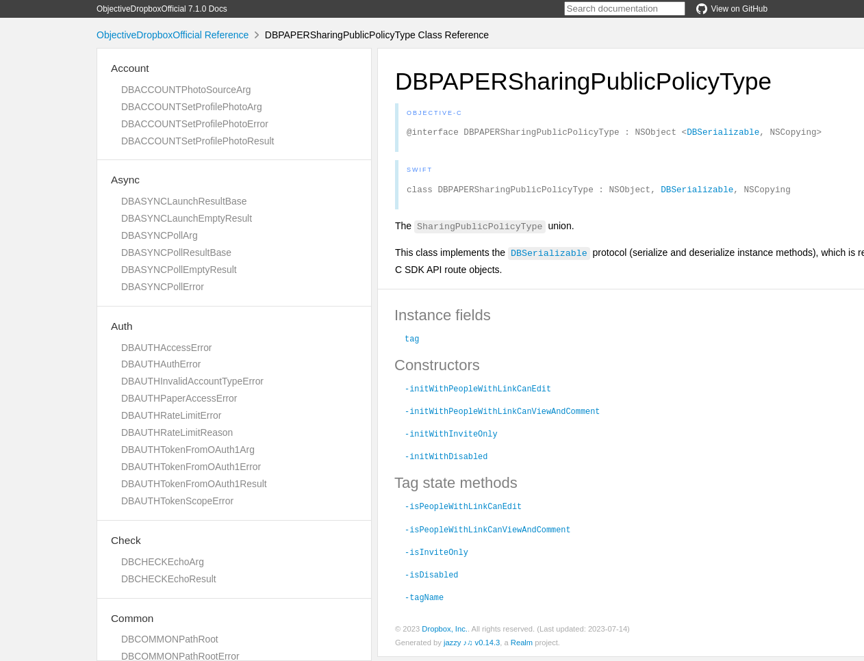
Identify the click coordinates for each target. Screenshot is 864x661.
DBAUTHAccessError (166, 347)
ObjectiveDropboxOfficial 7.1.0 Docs (162, 9)
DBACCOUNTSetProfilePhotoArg (191, 106)
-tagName (424, 600)
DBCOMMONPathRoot (169, 639)
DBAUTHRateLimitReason (177, 432)
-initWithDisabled (446, 459)
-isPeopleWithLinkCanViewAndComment (488, 533)
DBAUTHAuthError (161, 364)
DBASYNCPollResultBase (176, 252)
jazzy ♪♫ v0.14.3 (472, 647)
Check (126, 540)
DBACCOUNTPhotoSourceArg (186, 89)
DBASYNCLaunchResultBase (183, 201)
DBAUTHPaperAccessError (179, 398)
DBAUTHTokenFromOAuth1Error (191, 466)
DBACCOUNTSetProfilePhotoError (194, 123)
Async (125, 179)
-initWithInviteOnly (451, 437)
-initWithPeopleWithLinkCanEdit (478, 392)
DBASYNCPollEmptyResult (179, 269)
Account (130, 68)
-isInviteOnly (436, 555)
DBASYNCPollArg (159, 235)
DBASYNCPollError (162, 286)
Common (132, 618)
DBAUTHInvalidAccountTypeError (192, 381)
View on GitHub (731, 9)
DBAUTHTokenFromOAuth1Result (194, 483)
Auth (122, 326)
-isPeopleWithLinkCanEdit (463, 509)
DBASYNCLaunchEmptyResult (186, 218)
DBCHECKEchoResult (168, 578)
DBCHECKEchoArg (162, 561)
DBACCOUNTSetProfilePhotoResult (197, 140)
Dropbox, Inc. (445, 633)
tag (412, 342)
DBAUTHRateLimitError (171, 415)
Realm (522, 647)
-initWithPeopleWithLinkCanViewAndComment (502, 414)
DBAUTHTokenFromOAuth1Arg (188, 449)
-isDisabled (431, 578)
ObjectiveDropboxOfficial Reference (173, 34)
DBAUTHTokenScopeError (177, 500)
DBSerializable (723, 133)
